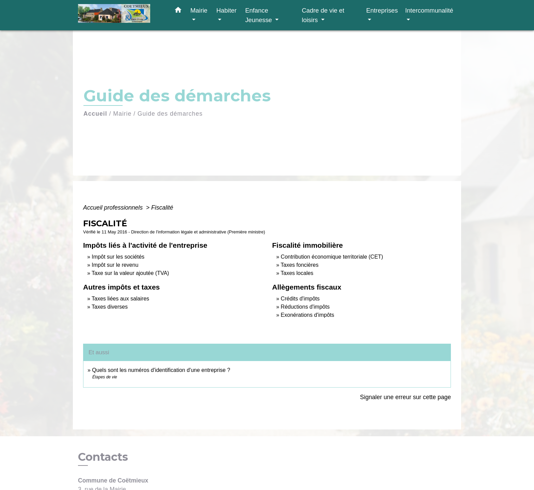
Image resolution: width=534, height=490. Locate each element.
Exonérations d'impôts (307, 315)
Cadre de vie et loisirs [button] (323, 15)
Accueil (95, 113)
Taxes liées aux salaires (120, 298)
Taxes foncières (299, 265)
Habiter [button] (226, 10)
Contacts (103, 457)
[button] (178, 11)
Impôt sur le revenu (115, 265)
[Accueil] (120, 15)
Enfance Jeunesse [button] (259, 15)
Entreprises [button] (382, 10)
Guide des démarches (170, 113)
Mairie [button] (198, 10)
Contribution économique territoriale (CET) (332, 257)
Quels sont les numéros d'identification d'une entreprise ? (161, 370)
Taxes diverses (110, 307)
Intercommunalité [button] (429, 10)
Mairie (122, 113)
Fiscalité (162, 207)
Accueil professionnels (113, 207)
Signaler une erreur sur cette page (405, 397)
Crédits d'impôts (300, 298)
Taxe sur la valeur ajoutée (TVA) (130, 273)
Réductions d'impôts (305, 307)
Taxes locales (297, 273)
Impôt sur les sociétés (118, 257)
